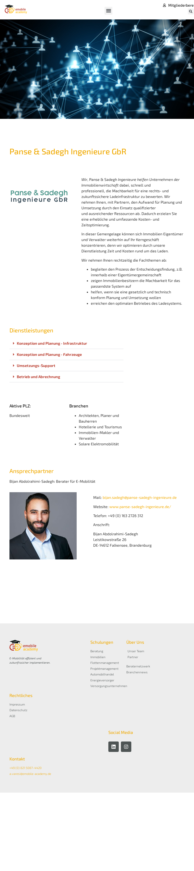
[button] (108, 11)
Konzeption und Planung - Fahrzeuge (49, 354)
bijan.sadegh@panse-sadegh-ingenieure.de (140, 497)
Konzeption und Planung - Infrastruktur (52, 343)
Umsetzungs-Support (36, 365)
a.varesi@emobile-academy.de (30, 774)
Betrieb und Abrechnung (38, 376)
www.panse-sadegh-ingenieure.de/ (140, 506)
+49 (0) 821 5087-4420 (25, 768)
